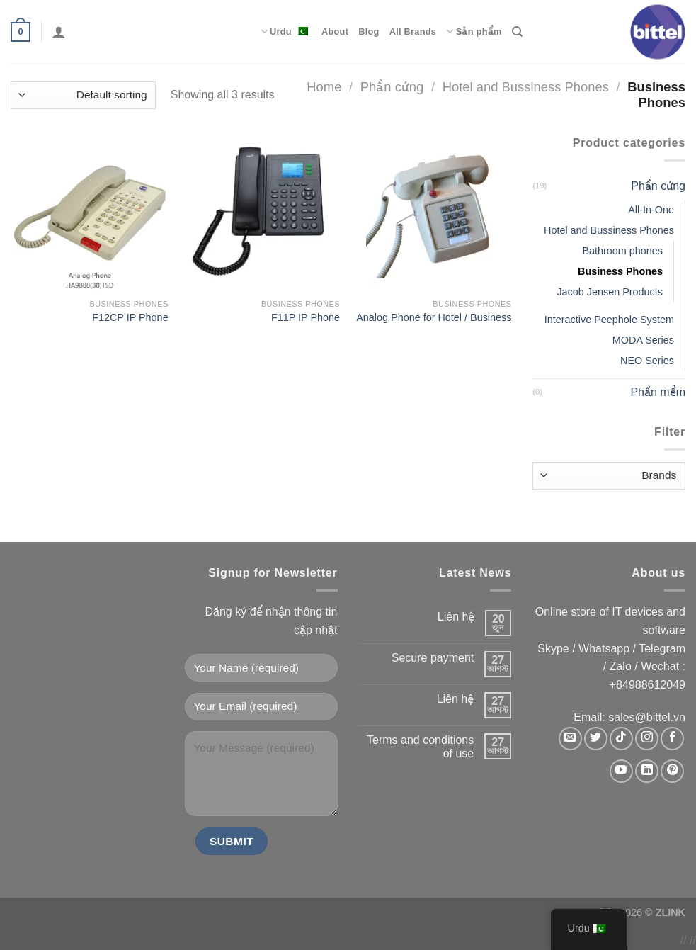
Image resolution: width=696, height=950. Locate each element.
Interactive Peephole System (609, 319)
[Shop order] (83, 95)
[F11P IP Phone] (261, 213)
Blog (368, 31)
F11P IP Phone (305, 317)
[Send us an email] (570, 738)
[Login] (59, 31)
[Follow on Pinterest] (672, 771)
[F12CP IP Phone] (90, 213)
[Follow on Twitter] (595, 738)
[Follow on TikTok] (621, 738)
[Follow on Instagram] (646, 738)
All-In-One (651, 209)
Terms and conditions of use (420, 746)
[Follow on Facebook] (672, 738)
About (334, 31)
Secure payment (433, 658)
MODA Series (643, 340)
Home (324, 86)
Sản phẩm (473, 31)
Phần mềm (657, 392)
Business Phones (620, 271)
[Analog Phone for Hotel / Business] (433, 213)
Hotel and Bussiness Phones (526, 86)
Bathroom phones (622, 250)
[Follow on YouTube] (621, 771)
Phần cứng (391, 86)
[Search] (517, 31)
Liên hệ (456, 617)
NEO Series (647, 360)
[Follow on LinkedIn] (646, 771)
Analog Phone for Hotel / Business (433, 317)
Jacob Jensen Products (610, 292)
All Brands (413, 31)
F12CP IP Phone (130, 317)
